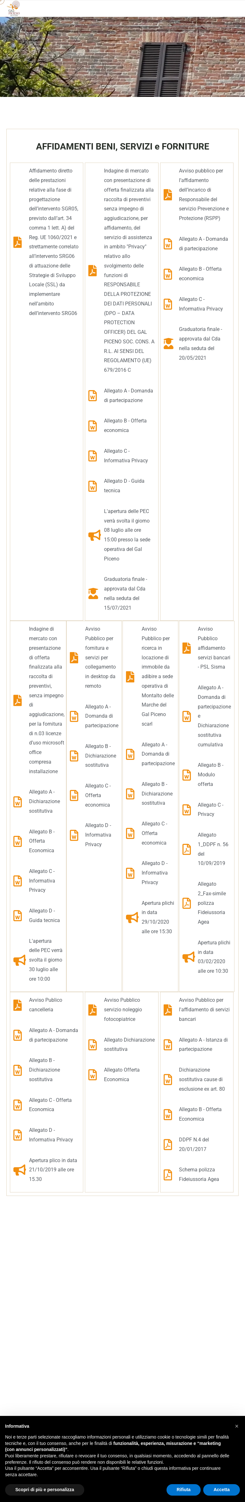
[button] (237, 1426)
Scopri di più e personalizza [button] (44, 1489)
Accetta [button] (221, 1489)
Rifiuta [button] (184, 1489)
